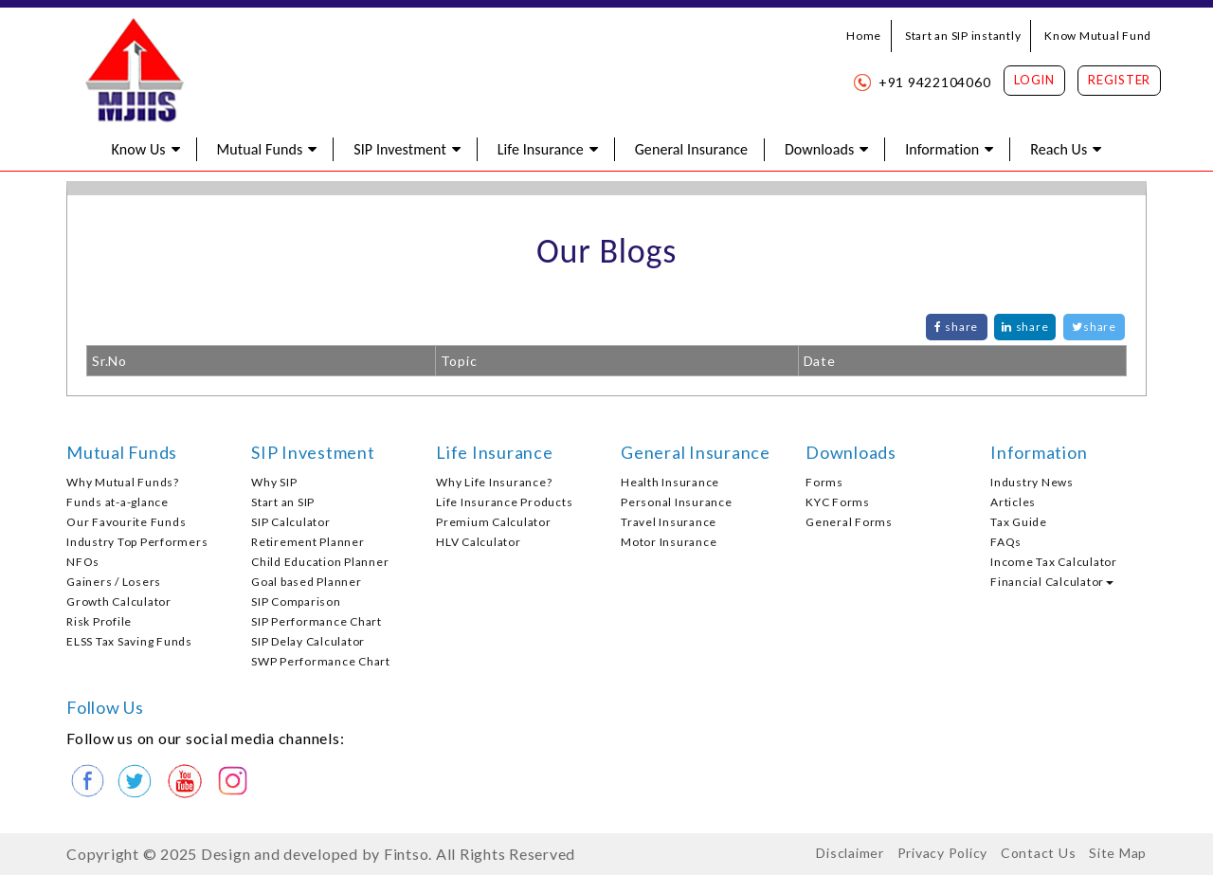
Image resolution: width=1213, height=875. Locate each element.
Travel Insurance (668, 522)
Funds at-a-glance (117, 502)
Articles (1013, 502)
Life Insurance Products (504, 502)
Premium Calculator (494, 522)
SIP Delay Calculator (308, 641)
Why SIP (274, 482)
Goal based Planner (306, 581)
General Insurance (691, 149)
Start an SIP (283, 502)
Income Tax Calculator (1053, 562)
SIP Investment (399, 149)
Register (1119, 79)
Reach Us (1058, 149)
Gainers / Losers (113, 581)
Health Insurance (670, 482)
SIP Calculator (291, 522)
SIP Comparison (296, 601)
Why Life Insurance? (494, 482)
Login (1034, 79)
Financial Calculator (1051, 581)
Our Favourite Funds (126, 522)
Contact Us (1039, 853)
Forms (824, 482)
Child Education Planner (320, 562)
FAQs (1006, 542)
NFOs (83, 562)
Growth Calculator (119, 601)
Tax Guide (1018, 522)
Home (863, 35)
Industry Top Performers (137, 542)
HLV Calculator (478, 542)
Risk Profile (99, 621)
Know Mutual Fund (1097, 35)
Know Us (139, 149)
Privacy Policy (942, 853)
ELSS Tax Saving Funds (129, 641)
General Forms (849, 522)
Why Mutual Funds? (122, 482)
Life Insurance (541, 149)
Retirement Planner (308, 542)
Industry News (1032, 482)
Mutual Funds (260, 149)
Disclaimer (850, 853)
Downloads (819, 149)
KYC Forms (838, 502)
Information (942, 149)
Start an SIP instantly (963, 35)
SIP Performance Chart (316, 621)
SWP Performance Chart (320, 661)
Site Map (1118, 853)
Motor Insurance (668, 542)
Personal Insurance (677, 502)
